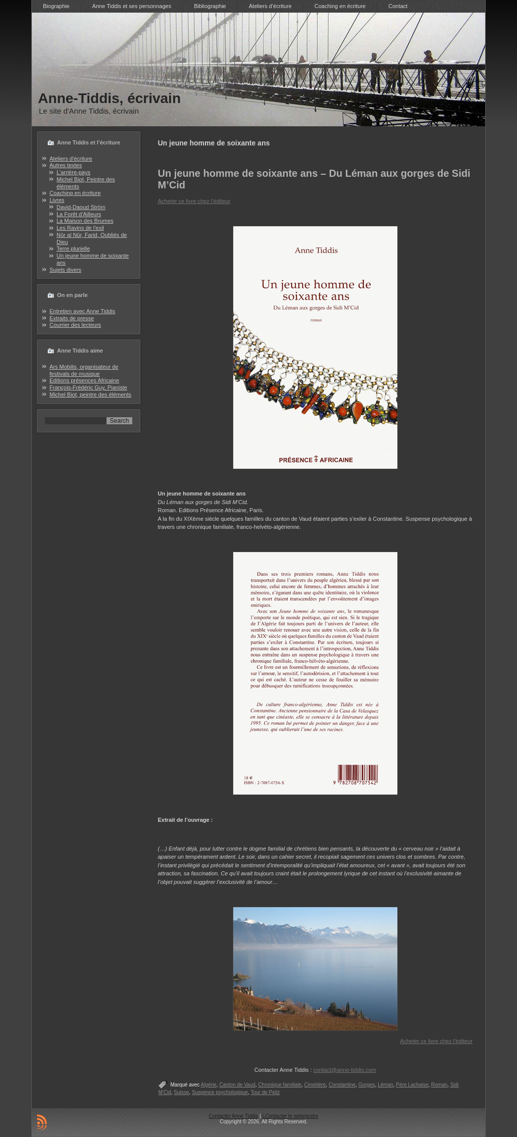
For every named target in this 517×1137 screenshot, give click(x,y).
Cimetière (315, 1084)
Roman (439, 1084)
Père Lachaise (412, 1084)
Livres (56, 200)
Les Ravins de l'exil (80, 228)
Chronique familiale (279, 1084)
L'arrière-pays (73, 172)
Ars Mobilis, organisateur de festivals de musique (83, 370)
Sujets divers (65, 270)
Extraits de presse (71, 318)
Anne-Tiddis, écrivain (109, 98)
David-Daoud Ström (81, 207)
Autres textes (65, 165)
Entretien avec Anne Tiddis (82, 311)
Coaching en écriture (340, 6)
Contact (397, 6)
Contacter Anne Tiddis (233, 1116)
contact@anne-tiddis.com (345, 1070)
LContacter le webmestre (290, 1116)
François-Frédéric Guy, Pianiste (88, 387)
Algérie (209, 1084)
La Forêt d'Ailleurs (79, 214)
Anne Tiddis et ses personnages (132, 6)
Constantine (342, 1084)
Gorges (366, 1084)
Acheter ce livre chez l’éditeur (194, 201)
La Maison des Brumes (85, 221)
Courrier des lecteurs (75, 325)
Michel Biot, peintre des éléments (90, 394)
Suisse (181, 1092)
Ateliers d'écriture (70, 159)
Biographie (56, 6)
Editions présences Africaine (84, 380)
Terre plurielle (73, 248)
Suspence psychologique (220, 1092)
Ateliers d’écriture (270, 6)
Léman (385, 1084)
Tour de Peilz (265, 1092)
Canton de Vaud (237, 1084)
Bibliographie (210, 6)
